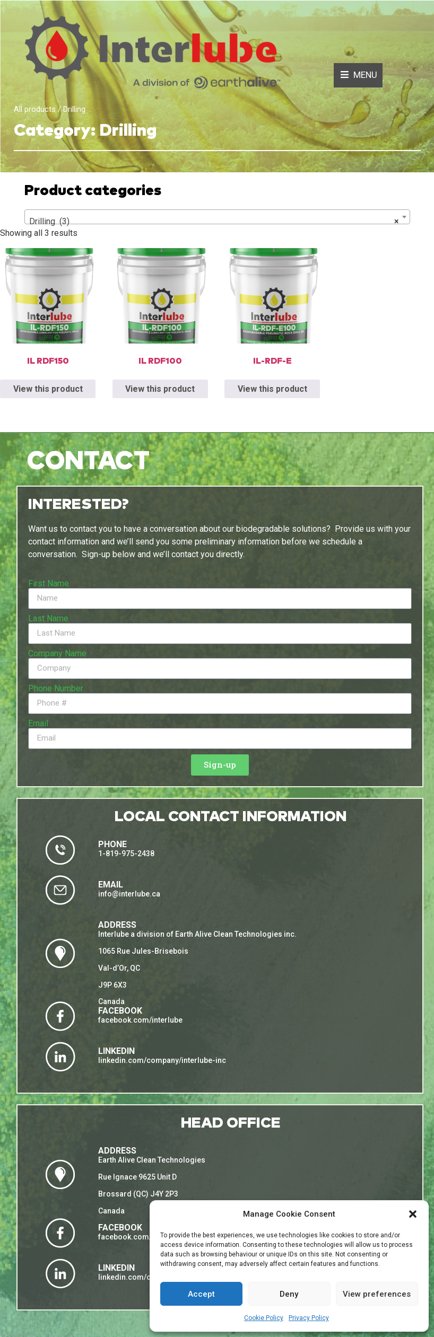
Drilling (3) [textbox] (214, 221)
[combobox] (217, 216)
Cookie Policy (263, 1318)
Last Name (48, 618)
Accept (201, 1294)
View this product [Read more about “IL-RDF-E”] (272, 389)
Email (38, 723)
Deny (289, 1294)
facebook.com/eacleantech (146, 1237)
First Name (48, 583)
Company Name (57, 653)
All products (35, 109)
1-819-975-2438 (126, 853)
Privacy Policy (309, 1318)
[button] (412, 1214)
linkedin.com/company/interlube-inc (162, 1060)
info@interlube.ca (129, 894)
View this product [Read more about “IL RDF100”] (160, 389)
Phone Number (55, 688)
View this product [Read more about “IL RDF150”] (48, 389)
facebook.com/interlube (140, 1020)
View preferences (377, 1294)
